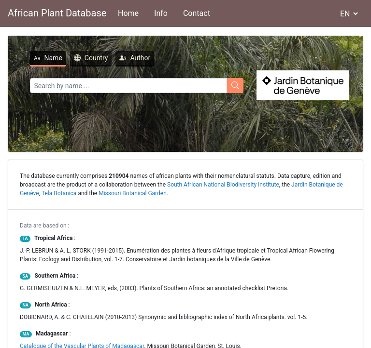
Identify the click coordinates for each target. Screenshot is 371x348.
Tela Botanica (59, 193)
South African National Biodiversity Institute (223, 184)
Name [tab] (48, 58)
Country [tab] (91, 58)
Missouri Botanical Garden (133, 193)
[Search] (128, 85)
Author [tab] (134, 58)
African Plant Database (57, 13)
